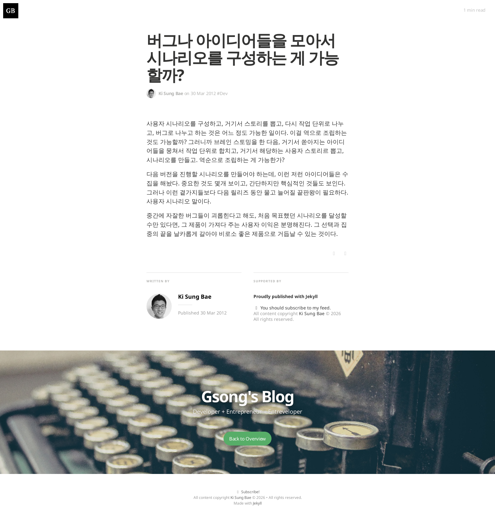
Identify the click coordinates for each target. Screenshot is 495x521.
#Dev (222, 93)
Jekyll (312, 296)
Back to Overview (247, 438)
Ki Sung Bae (312, 313)
